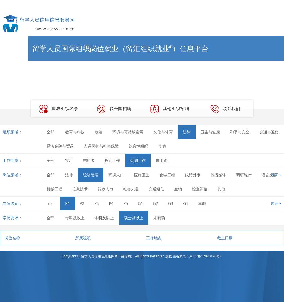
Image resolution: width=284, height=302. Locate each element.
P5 (125, 203)
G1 (140, 203)
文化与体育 (163, 132)
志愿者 (89, 160)
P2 (82, 203)
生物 (178, 189)
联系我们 (225, 109)
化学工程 (167, 174)
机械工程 (54, 189)
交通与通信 (269, 132)
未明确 (161, 160)
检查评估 (199, 189)
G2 (155, 203)
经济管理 (90, 174)
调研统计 (244, 174)
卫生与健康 (210, 132)
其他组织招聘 (169, 109)
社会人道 (131, 189)
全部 (50, 132)
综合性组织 (138, 146)
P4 (111, 203)
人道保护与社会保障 (101, 146)
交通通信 (156, 189)
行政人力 (105, 189)
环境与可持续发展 (127, 132)
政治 (98, 132)
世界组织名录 (58, 109)
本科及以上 (104, 217)
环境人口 (116, 174)
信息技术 (80, 189)
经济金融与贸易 (60, 146)
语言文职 (269, 174)
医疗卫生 (141, 174)
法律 (187, 132)
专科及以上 (75, 217)
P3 (96, 203)
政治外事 (193, 174)
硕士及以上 (133, 217)
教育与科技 (75, 132)
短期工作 (138, 160)
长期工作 (112, 160)
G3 (170, 203)
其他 (162, 146)
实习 (69, 160)
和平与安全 (239, 132)
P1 (67, 203)
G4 (185, 203)
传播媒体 (218, 174)
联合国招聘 (114, 109)
